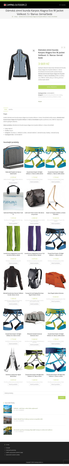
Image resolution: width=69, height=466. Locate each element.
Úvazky (41, 179)
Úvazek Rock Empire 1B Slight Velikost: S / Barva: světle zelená (34, 172)
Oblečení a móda (57, 96)
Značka (11, 109)
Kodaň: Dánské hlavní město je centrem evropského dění (27, 418)
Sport (38, 179)
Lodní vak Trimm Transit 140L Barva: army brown (34, 213)
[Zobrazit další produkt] (64, 47)
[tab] (5, 109)
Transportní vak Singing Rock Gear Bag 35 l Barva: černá (34, 294)
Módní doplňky (15, 179)
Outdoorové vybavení (13, 220)
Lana (17, 261)
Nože (10, 382)
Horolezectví (33, 179)
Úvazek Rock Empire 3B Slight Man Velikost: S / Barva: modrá (56, 375)
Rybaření (34, 341)
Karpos (40, 101)
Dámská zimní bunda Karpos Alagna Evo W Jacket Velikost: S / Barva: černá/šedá (38, 16)
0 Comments (20, 409)
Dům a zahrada (50, 220)
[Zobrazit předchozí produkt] (62, 47)
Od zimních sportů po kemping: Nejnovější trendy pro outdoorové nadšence (32, 428)
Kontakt (8, 446)
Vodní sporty (35, 221)
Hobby (31, 341)
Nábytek (55, 221)
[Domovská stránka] (12, 16)
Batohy (5, 179)
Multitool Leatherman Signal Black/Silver (13, 375)
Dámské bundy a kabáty (56, 95)
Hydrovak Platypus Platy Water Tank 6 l (13, 213)
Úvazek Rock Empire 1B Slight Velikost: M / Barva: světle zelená (55, 334)
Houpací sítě (61, 220)
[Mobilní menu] (62, 5)
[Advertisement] (34, 31)
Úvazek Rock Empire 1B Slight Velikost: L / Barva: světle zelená (55, 172)
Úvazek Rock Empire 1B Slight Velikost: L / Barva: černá (56, 254)
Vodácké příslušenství (36, 220)
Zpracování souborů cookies (13, 453)
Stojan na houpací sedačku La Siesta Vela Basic (55, 213)
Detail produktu (52, 87)
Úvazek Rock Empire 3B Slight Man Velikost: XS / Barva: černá (34, 375)
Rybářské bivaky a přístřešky (38, 342)
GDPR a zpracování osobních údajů (14, 451)
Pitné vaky (20, 220)
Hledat (62, 397)
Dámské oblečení (42, 96)
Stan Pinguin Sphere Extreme (55, 293)
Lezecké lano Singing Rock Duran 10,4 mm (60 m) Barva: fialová (34, 254)
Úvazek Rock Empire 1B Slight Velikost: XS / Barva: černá (13, 334)
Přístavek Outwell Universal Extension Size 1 (34, 334)
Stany (64, 299)
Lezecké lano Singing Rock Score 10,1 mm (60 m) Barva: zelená (13, 254)
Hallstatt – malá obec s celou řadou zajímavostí (25, 408)
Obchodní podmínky (11, 448)
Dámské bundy (46, 95)
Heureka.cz (49, 96)
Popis (5, 109)
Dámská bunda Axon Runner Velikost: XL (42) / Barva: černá (13, 294)
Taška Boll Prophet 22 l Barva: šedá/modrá (13, 172)
